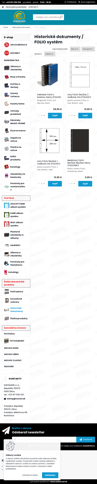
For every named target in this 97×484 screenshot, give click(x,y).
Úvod (6, 27)
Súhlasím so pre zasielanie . (63, 446)
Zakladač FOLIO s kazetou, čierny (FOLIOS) (49, 95)
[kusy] (41, 115)
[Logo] (19, 17)
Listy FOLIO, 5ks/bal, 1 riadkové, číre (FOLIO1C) (48, 162)
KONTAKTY (33, 7)
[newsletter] (85, 439)
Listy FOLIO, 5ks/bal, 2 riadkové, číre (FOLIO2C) (79, 95)
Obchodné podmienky (16, 7)
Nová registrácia (88, 2)
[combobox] (75, 49)
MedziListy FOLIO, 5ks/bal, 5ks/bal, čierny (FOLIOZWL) (78, 163)
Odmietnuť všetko (30, 475)
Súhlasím (50, 475)
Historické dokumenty (21, 27)
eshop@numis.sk (16, 398)
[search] (61, 18)
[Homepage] (3, 7)
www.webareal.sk (58, 481)
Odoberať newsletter (28, 432)
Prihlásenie (71, 2)
